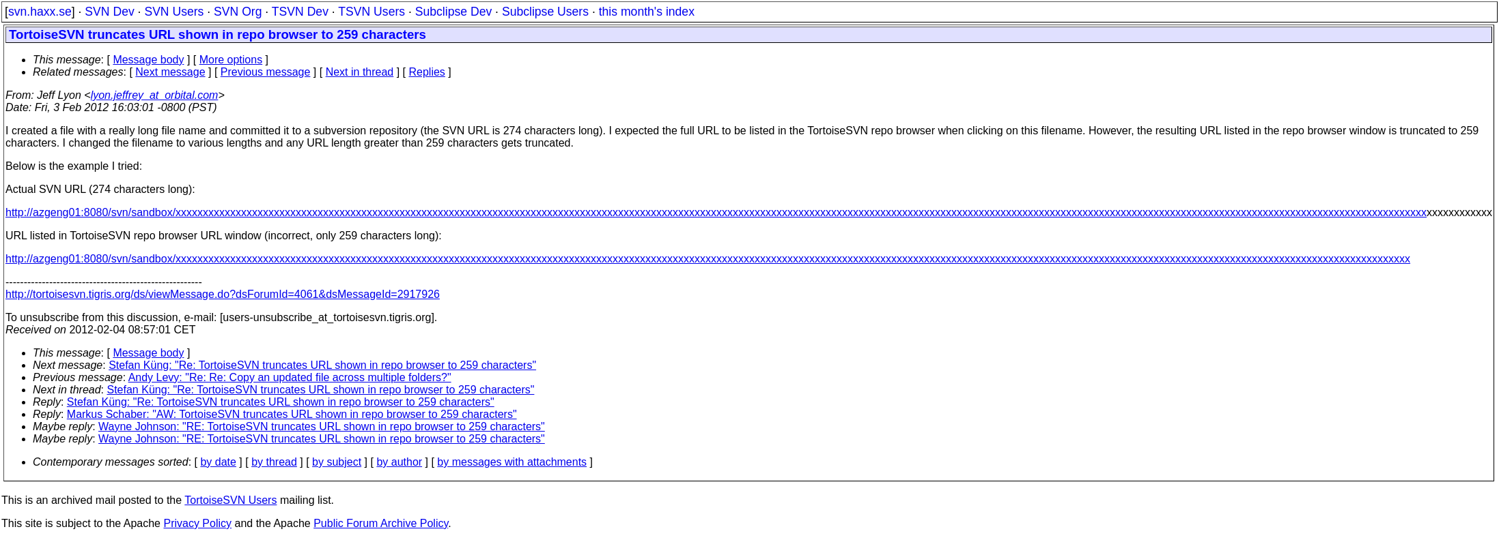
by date (218, 462)
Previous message (266, 72)
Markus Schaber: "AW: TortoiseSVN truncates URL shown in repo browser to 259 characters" (292, 414)
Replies (427, 72)
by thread (274, 462)
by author (399, 462)
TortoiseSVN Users (230, 500)
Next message (170, 72)
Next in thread (360, 72)
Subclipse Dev (453, 11)
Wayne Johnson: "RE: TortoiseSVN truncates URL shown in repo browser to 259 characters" (321, 426)
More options (231, 59)
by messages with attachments (512, 462)
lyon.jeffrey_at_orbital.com (155, 95)
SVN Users (174, 11)
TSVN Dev (300, 11)
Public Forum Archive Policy (380, 523)
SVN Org (238, 11)
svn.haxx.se (40, 11)
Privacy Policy (197, 523)
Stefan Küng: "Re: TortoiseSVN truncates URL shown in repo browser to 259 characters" (322, 365)
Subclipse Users (545, 11)
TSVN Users (371, 11)
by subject (336, 462)
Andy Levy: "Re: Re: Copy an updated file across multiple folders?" (289, 377)
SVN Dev (109, 11)
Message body (148, 59)
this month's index (647, 11)
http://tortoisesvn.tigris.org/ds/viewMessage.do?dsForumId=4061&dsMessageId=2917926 (222, 294)
